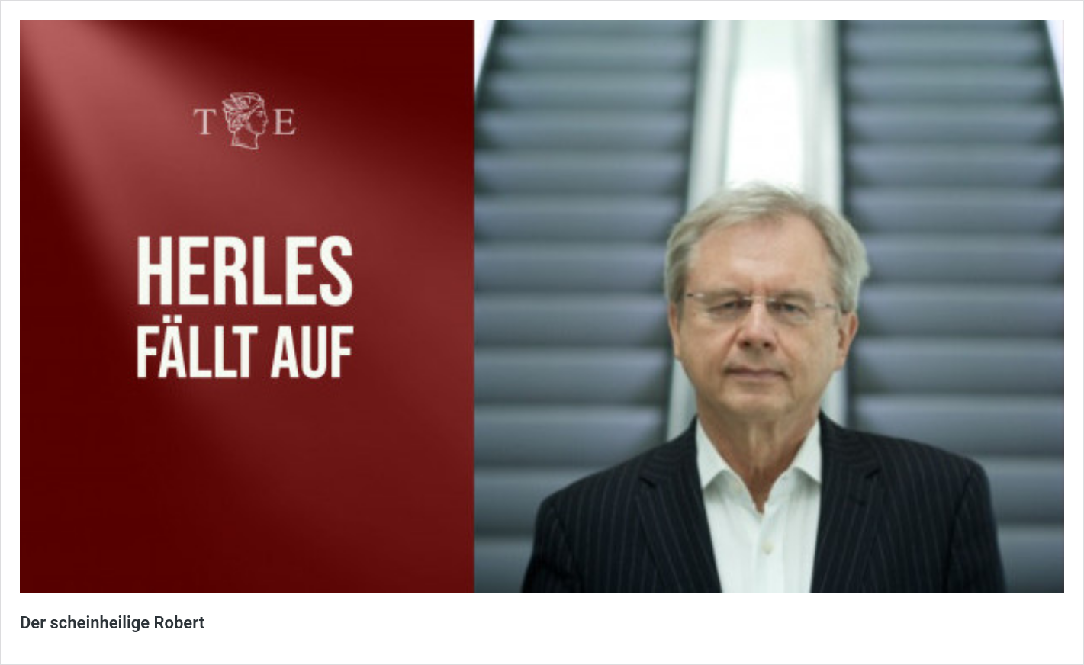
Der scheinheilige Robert (112, 622)
